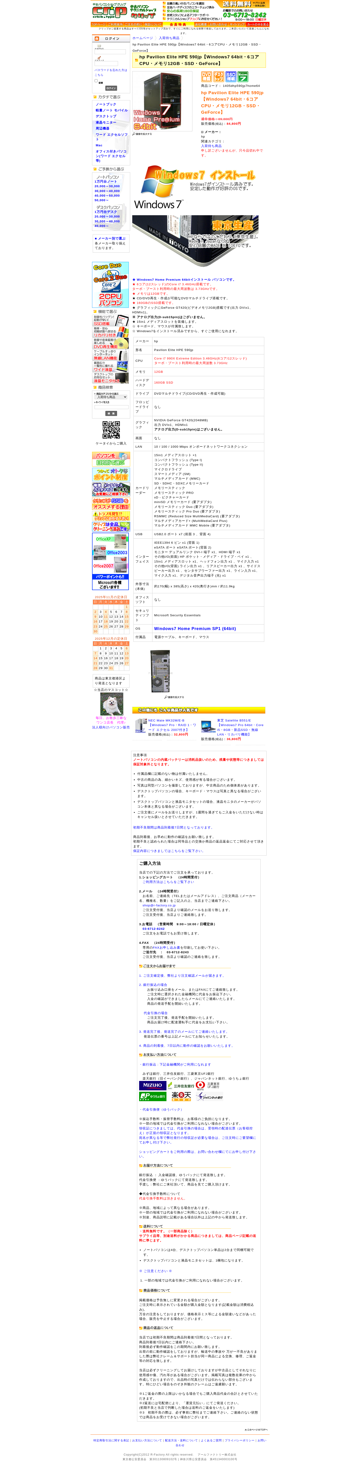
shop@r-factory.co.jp (159, 905)
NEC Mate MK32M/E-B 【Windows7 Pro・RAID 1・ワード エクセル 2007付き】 (172, 725)
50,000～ (102, 200)
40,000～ (102, 226)
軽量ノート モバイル (112, 110)
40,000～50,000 (107, 195)
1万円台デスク (106, 212)
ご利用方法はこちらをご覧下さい (168, 882)
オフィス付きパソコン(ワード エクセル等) (111, 156)
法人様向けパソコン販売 (111, 727)
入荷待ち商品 (169, 38)
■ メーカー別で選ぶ (110, 238)
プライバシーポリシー (240, 1440)
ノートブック (106, 104)
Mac (99, 145)
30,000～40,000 (107, 191)
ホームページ (142, 38)
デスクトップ (106, 116)
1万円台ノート (106, 181)
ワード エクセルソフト (112, 137)
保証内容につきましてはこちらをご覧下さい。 (169, 851)
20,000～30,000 (107, 186)
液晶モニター (106, 122)
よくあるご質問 (211, 1440)
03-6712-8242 (154, 928)
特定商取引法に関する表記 (111, 1440)
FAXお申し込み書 (166, 947)
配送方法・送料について (181, 1440)
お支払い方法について (147, 1440)
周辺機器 (103, 128)
